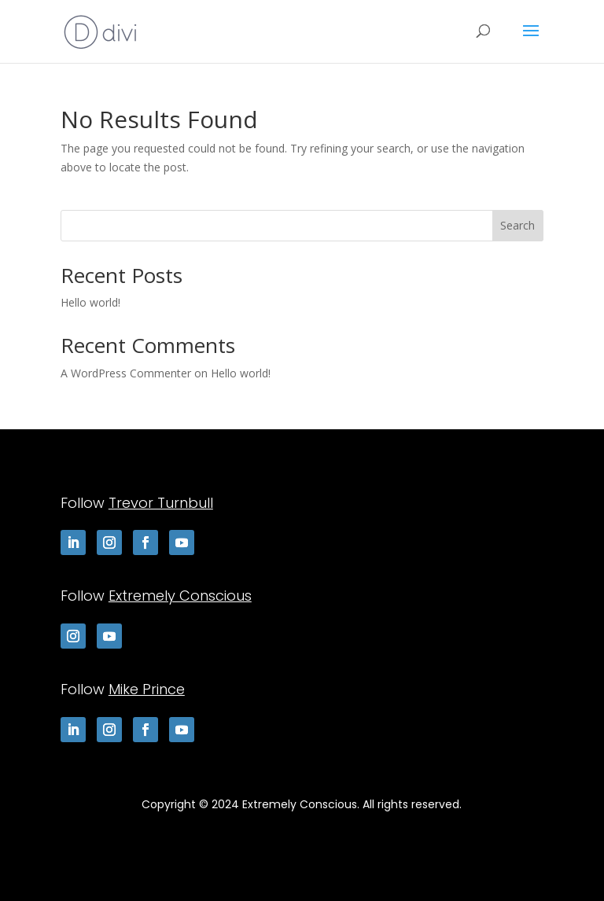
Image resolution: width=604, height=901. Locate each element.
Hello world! (90, 302)
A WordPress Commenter (126, 373)
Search (517, 225)
